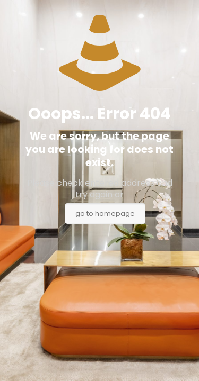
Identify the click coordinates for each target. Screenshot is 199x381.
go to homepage (105, 213)
